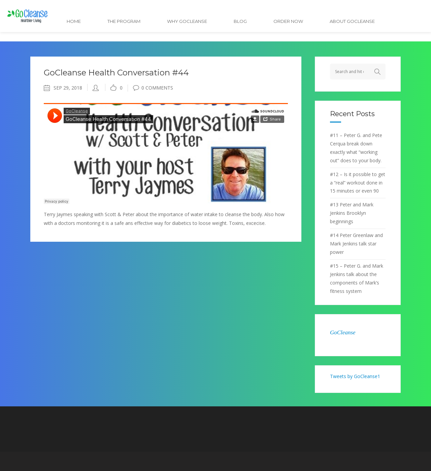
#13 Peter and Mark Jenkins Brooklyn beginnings (351, 213)
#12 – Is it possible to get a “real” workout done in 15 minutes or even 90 (357, 182)
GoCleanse (343, 332)
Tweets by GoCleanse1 (355, 376)
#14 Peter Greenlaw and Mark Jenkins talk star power (356, 243)
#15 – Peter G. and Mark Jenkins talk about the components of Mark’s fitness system (356, 278)
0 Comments (153, 88)
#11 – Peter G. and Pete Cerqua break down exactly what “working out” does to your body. (356, 148)
